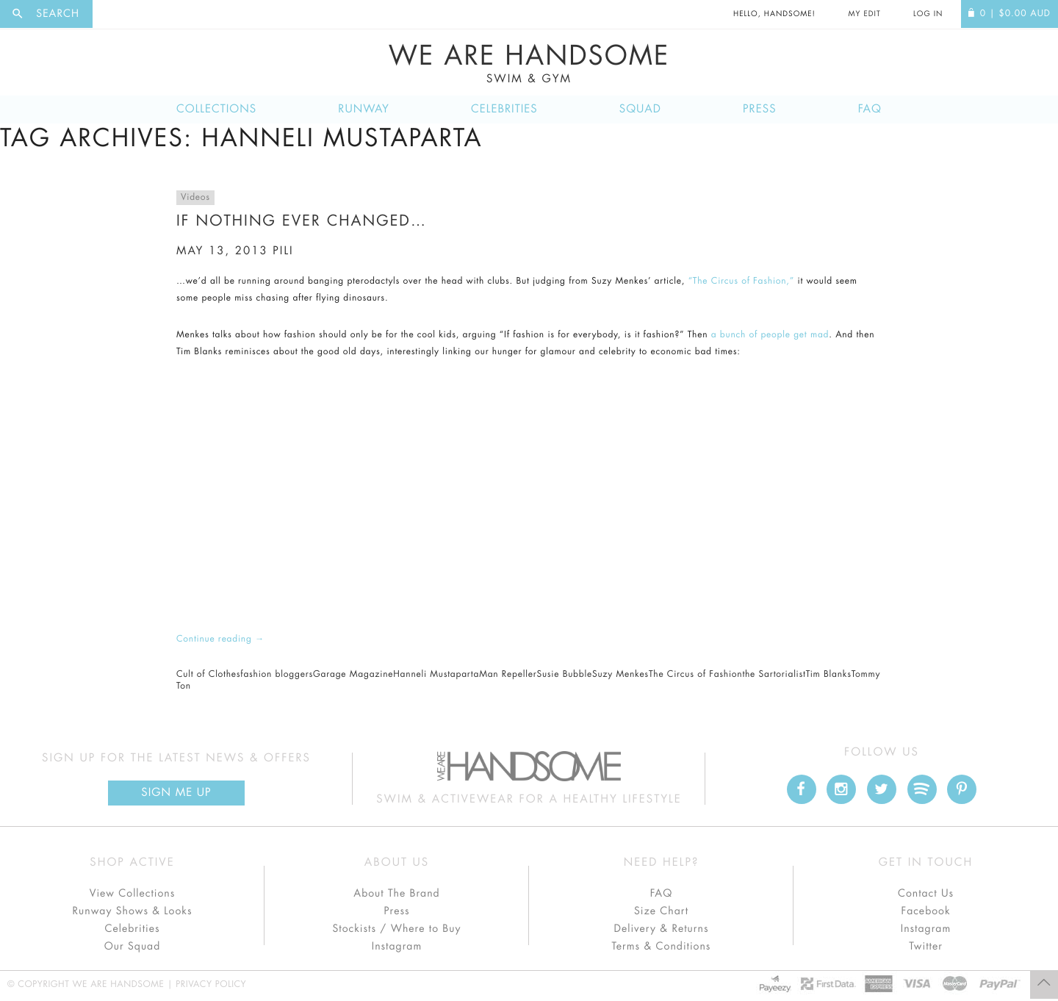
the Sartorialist (773, 674)
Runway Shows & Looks (132, 911)
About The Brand (396, 894)
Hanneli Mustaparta (436, 674)
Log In (928, 14)
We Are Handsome (529, 64)
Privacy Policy (211, 984)
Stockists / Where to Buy (397, 929)
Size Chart (661, 911)
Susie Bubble (563, 674)
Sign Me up (176, 792)
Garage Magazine (353, 674)
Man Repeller (507, 674)
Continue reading (220, 639)
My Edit (864, 14)
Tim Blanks (829, 674)
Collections (216, 109)
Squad (640, 109)
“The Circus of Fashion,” (741, 281)
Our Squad (132, 946)
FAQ (870, 109)
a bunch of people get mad (770, 335)
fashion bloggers (276, 674)
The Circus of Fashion (696, 674)
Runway (363, 109)
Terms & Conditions (661, 946)
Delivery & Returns (660, 929)
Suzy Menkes (620, 674)
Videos (195, 197)
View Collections (133, 894)
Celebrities (504, 109)
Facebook (925, 911)
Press (759, 109)
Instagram (397, 946)
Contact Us (926, 894)
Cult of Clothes (208, 674)
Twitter (926, 946)
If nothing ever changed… (301, 221)
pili (283, 250)
